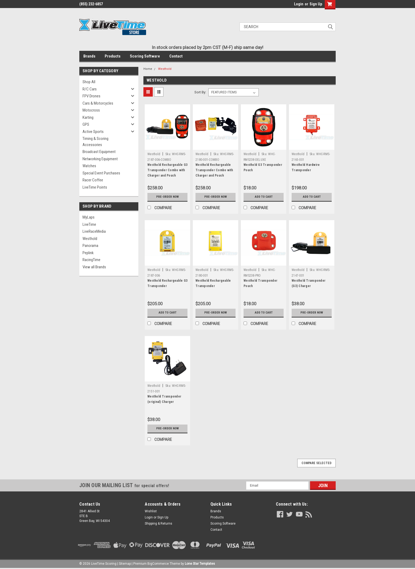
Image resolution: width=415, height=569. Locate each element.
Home (147, 69)
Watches (89, 165)
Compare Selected (316, 463)
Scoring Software (145, 56)
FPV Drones (91, 96)
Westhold (90, 238)
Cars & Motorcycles (98, 103)
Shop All (89, 81)
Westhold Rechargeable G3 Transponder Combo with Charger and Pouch (167, 170)
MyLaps (89, 217)
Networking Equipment (100, 158)
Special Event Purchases (101, 173)
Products (112, 56)
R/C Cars (90, 89)
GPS (86, 124)
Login (298, 4)
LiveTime (89, 224)
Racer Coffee (93, 180)
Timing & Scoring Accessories (95, 141)
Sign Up (316, 4)
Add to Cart (263, 197)
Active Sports (93, 131)
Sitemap (125, 564)
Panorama (90, 245)
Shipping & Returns (158, 523)
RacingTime (91, 259)
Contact (176, 56)
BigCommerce (158, 564)
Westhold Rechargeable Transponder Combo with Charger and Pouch (214, 170)
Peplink (88, 252)
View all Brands (94, 267)
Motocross (91, 110)
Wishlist (151, 511)
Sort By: (200, 92)
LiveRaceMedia (94, 231)
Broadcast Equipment (99, 151)
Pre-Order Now (167, 197)
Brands (89, 56)
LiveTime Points (95, 187)
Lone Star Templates (200, 564)
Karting (88, 117)
